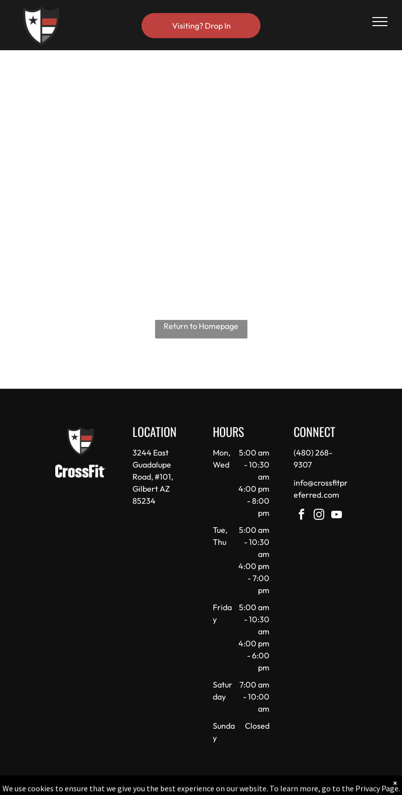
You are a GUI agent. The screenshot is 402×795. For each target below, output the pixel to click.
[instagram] (319, 516)
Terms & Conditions (283, 785)
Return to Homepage (201, 326)
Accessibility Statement (221, 785)
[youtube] (337, 516)
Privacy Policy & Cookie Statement (138, 785)
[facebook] (302, 516)
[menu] (380, 22)
